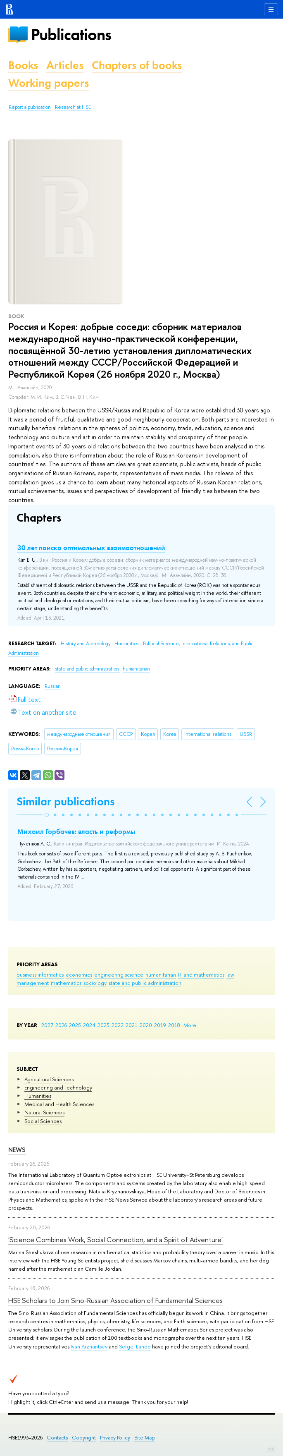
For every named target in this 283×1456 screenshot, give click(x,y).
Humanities (37, 1095)
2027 (47, 1025)
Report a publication (30, 107)
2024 (89, 1025)
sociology (95, 983)
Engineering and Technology (58, 1087)
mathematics (66, 983)
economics (79, 974)
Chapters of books (137, 65)
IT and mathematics (201, 974)
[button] (47, 815)
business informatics (40, 974)
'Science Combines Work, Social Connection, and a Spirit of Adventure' (115, 1239)
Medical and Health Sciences (59, 1104)
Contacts (57, 1437)
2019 (160, 1025)
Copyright (84, 1437)
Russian (53, 686)
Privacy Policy (115, 1437)
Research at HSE (73, 107)
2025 (75, 1025)
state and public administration (145, 983)
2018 (174, 1025)
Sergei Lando (135, 1346)
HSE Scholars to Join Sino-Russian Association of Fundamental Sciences (115, 1300)
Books (23, 65)
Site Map (144, 1437)
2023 (103, 1025)
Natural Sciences (44, 1112)
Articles (64, 65)
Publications (71, 34)
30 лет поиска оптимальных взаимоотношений (91, 547)
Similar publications (65, 801)
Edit (271, 1448)
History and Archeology (86, 643)
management (33, 983)
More (189, 1025)
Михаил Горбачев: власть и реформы (76, 831)
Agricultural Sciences (49, 1079)
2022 (118, 1025)
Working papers (48, 83)
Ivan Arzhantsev (89, 1346)
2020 (146, 1025)
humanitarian (160, 974)
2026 (61, 1025)
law (230, 974)
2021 (132, 1025)
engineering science (118, 974)
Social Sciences (43, 1121)
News (17, 1149)
